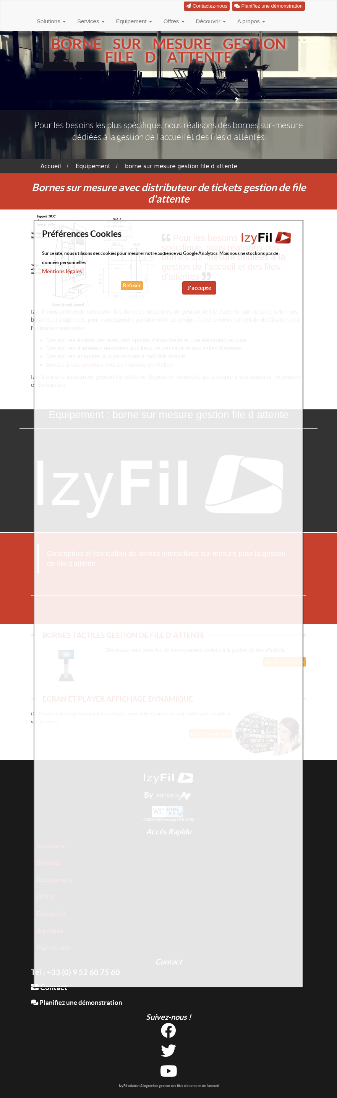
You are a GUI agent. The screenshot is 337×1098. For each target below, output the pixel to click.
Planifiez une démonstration (76, 1002)
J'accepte (199, 288)
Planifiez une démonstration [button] (268, 6)
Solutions (51, 21)
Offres (174, 21)
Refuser (132, 285)
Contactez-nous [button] (206, 6)
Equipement (134, 21)
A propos (251, 21)
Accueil (51, 166)
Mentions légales (62, 271)
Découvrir (211, 21)
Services (91, 21)
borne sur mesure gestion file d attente (181, 166)
